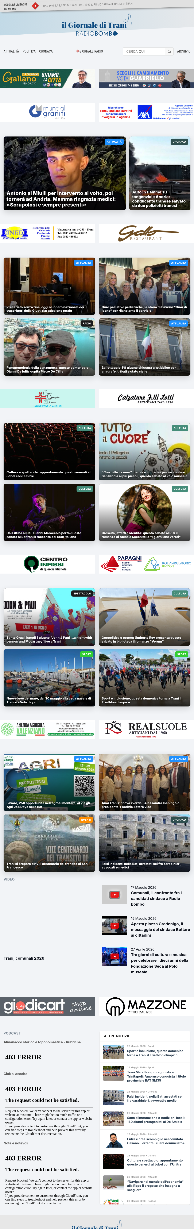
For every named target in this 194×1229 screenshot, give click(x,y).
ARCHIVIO (183, 51)
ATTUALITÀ (11, 51)
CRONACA (46, 51)
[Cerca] (169, 51)
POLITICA (29, 51)
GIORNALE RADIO (91, 51)
